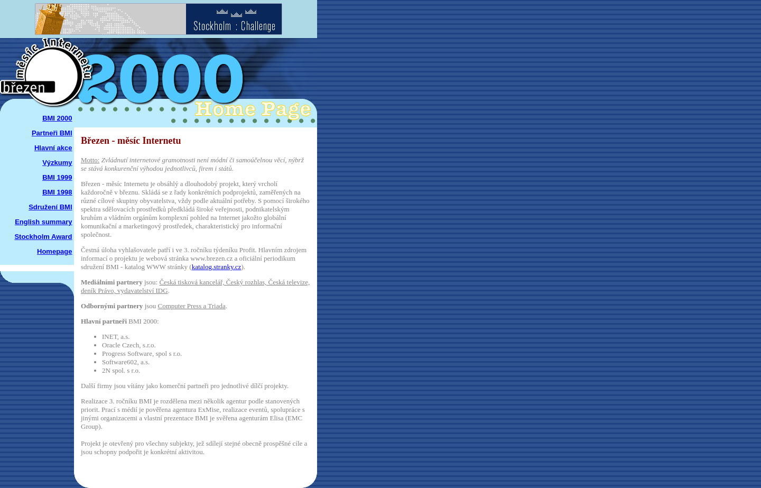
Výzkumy (57, 163)
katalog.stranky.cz (217, 267)
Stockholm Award (43, 237)
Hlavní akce (53, 148)
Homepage (54, 251)
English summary (43, 222)
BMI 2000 (57, 118)
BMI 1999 (57, 177)
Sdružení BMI (50, 207)
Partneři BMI (52, 133)
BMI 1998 (57, 192)
